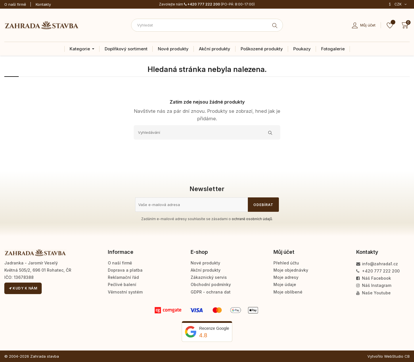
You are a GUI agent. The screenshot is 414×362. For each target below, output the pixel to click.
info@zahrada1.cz (377, 263)
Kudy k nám (23, 288)
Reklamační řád (123, 277)
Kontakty (43, 4)
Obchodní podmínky (211, 284)
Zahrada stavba (44, 356)
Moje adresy (285, 277)
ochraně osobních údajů (252, 219)
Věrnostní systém (125, 291)
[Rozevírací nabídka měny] (397, 4)
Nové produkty (205, 262)
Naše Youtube (373, 292)
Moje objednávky (290, 270)
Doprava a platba (125, 270)
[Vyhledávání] (207, 132)
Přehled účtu (286, 262)
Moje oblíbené (287, 291)
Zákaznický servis (209, 277)
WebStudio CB (397, 356)
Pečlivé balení (122, 284)
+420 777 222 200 (202, 4)
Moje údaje (284, 284)
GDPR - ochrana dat (211, 291)
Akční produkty (206, 270)
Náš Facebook (373, 278)
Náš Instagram (373, 285)
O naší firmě (15, 4)
